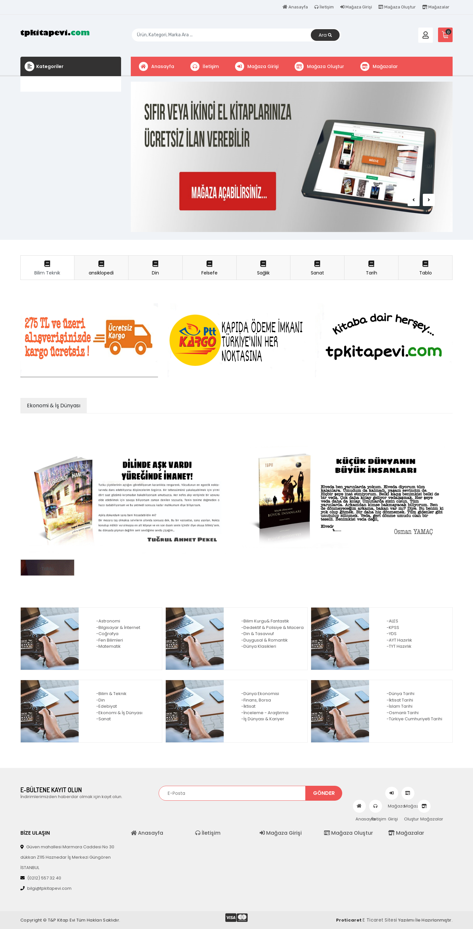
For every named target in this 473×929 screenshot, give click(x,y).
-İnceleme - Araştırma (264, 713)
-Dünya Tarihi (400, 694)
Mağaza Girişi (356, 7)
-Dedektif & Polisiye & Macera (272, 627)
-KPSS (393, 627)
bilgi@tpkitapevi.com (46, 888)
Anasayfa (295, 7)
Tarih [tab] (371, 268)
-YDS (392, 634)
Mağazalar (435, 7)
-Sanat (103, 719)
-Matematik (108, 646)
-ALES (392, 621)
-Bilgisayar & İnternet (118, 627)
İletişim (324, 7)
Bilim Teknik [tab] (47, 268)
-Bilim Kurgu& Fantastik (265, 621)
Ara (325, 35)
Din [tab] (155, 268)
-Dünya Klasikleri (258, 646)
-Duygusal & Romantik (264, 640)
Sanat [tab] (317, 268)
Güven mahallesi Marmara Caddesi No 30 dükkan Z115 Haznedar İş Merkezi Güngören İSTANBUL (67, 857)
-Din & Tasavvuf (257, 634)
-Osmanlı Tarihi (403, 713)
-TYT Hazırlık (399, 646)
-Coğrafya (107, 634)
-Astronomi (108, 621)
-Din (100, 700)
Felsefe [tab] (209, 268)
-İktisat (248, 706)
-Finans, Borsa (256, 700)
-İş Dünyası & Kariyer (262, 719)
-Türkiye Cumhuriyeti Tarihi (414, 719)
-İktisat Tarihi (400, 700)
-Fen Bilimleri (109, 640)
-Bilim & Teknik (111, 694)
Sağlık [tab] (263, 268)
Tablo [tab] (425, 268)
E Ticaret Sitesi (380, 920)
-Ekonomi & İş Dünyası (119, 713)
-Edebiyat (106, 706)
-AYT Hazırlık (399, 640)
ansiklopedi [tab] (101, 268)
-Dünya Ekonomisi (260, 694)
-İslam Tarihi (399, 706)
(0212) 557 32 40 (40, 878)
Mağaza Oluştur (397, 7)
